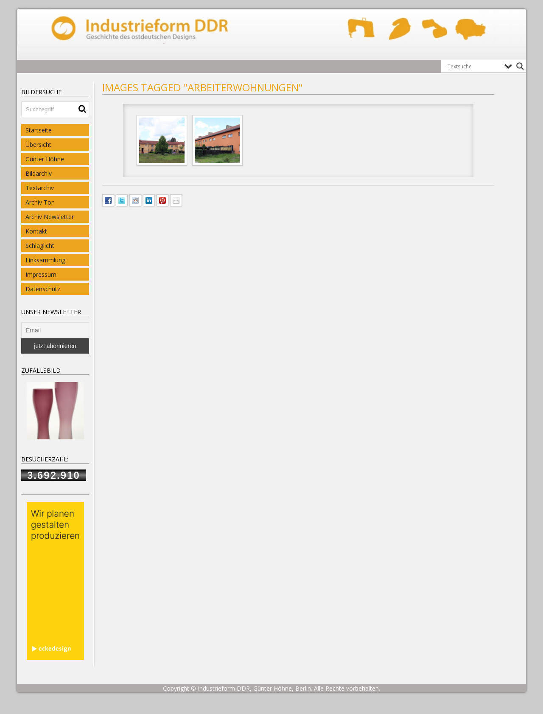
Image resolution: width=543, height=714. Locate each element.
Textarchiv (39, 188)
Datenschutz (42, 289)
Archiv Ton (40, 202)
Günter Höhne (44, 159)
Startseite (38, 130)
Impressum (40, 274)
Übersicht (38, 145)
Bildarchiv (38, 173)
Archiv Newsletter (49, 217)
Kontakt (36, 231)
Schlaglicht (39, 246)
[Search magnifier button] (520, 66)
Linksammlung (45, 260)
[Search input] (474, 66)
